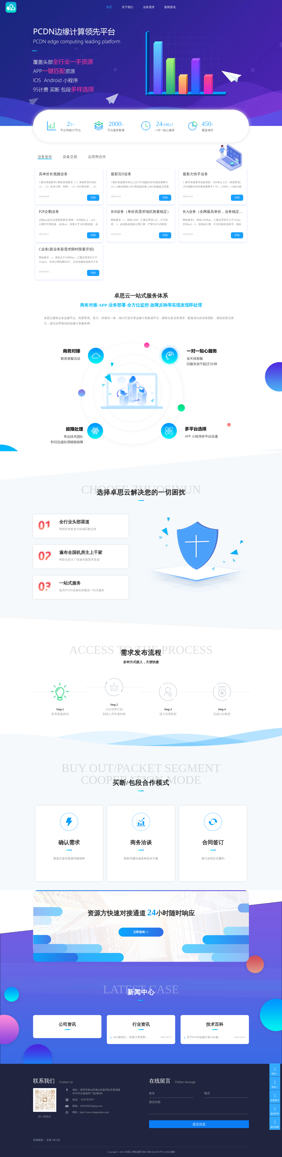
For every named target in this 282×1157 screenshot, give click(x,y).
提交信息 (199, 1124)
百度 (48, 1140)
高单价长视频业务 (53, 174)
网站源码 (137, 1152)
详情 (93, 197)
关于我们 (127, 7)
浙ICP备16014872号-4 (153, 1152)
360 (54, 1140)
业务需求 (148, 7)
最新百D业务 (121, 174)
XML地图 (170, 1152)
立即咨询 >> (141, 932)
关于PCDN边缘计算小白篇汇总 (205, 1037)
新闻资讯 (170, 7)
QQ (58, 1140)
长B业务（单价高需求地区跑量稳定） (141, 211)
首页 (109, 7)
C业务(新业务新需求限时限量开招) (66, 249)
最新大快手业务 (195, 174)
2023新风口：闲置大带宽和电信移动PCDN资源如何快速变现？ (131, 1037)
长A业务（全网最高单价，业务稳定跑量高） (213, 211)
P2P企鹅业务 (49, 211)
